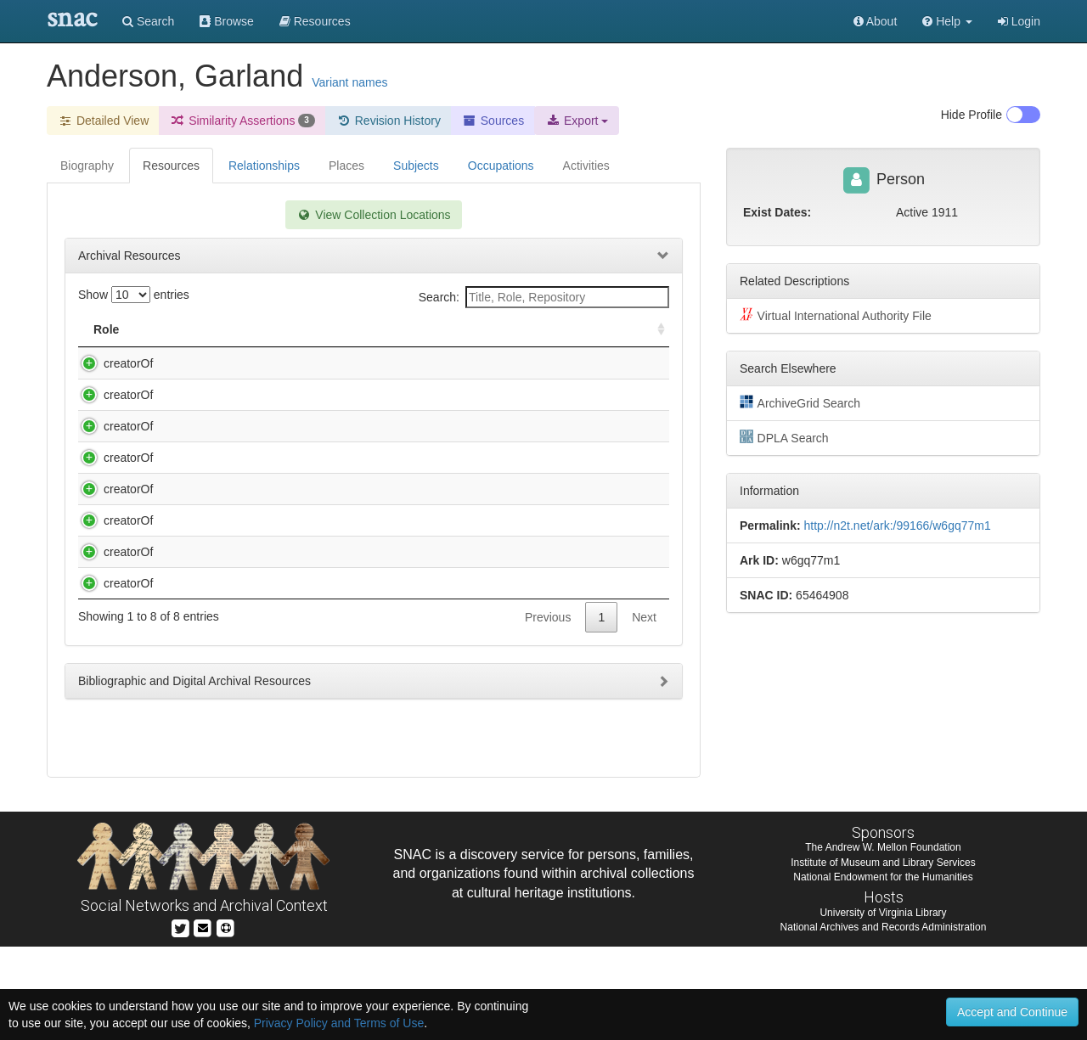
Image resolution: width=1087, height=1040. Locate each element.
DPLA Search (784, 437)
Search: (544, 297)
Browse (227, 21)
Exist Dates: (777, 212)
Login (1019, 21)
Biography (87, 165)
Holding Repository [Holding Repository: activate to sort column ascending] (522, 329)
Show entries (133, 294)
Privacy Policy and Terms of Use (339, 1023)
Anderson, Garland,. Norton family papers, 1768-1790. (296, 412)
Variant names (349, 82)
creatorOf (111, 363)
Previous (548, 753)
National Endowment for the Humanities (882, 969)
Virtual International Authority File (836, 315)
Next (644, 753)
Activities (586, 165)
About (875, 21)
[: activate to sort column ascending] (654, 329)
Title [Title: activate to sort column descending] (172, 329)
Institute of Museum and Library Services (883, 955)
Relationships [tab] (264, 165)
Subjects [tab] (416, 165)
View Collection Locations (373, 215)
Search (148, 21)
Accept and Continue (1012, 1012)
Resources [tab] (171, 165)
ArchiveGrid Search (800, 402)
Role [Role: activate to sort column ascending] (106, 329)
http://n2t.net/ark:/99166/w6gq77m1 (896, 525)
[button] (947, 21)
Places (346, 165)
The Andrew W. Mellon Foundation (882, 941)
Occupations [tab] (501, 165)
